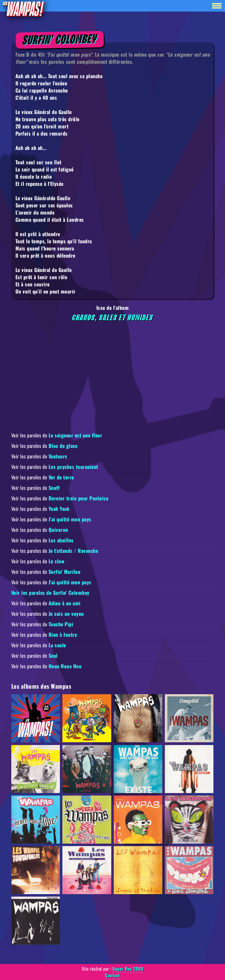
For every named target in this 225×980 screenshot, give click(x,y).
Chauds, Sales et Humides (112, 317)
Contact (112, 975)
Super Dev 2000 (127, 968)
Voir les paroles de (56, 435)
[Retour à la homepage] (23, 8)
